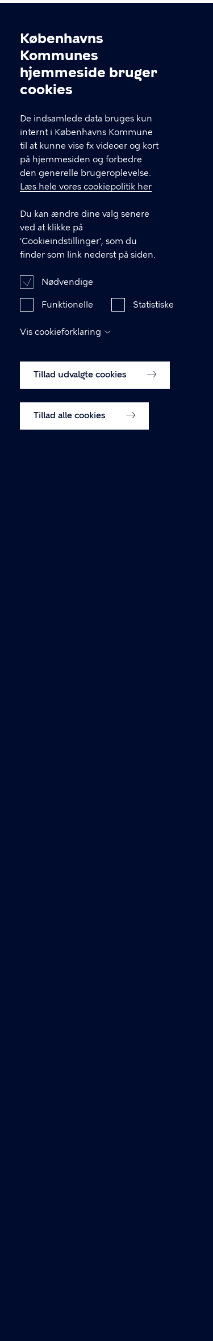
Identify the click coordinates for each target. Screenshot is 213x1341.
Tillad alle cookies (84, 437)
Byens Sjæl (38, 19)
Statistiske (153, 327)
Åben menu (185, 18)
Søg (158, 18)
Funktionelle (67, 327)
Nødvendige (67, 304)
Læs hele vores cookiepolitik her (86, 209)
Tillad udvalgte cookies (95, 397)
